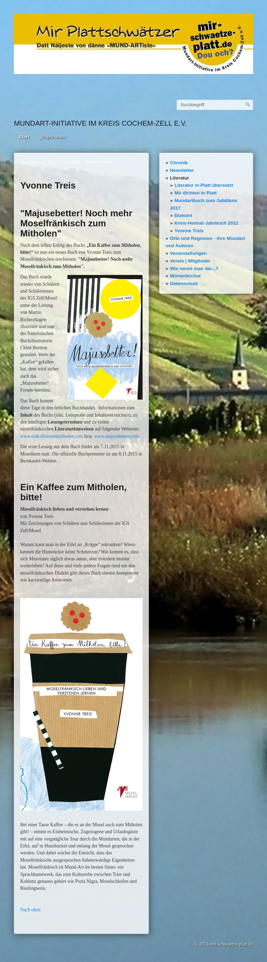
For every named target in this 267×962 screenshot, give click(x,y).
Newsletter (182, 170)
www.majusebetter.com (116, 436)
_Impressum (52, 137)
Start (24, 137)
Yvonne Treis (189, 230)
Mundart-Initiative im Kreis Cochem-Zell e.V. (100, 123)
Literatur (179, 178)
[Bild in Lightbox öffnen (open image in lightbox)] (133, 44)
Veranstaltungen (188, 253)
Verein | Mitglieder (190, 260)
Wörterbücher (185, 275)
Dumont (183, 215)
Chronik (179, 162)
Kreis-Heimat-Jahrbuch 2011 (206, 223)
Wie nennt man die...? (194, 268)
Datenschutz (184, 283)
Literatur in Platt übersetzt (204, 185)
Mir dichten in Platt (196, 192)
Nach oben (30, 909)
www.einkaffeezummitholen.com (51, 436)
